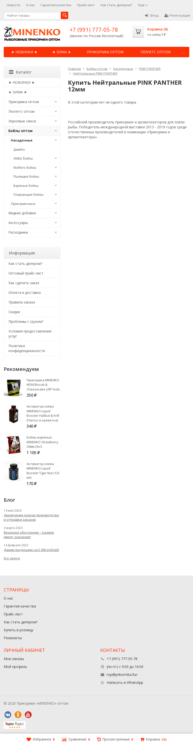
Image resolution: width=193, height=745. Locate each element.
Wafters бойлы (24, 167)
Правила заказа (21, 302)
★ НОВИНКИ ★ (24, 52)
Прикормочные (23, 203)
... (184, 52)
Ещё (143, 5)
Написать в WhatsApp (125, 682)
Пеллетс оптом (155, 52)
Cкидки (14, 311)
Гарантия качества (56, 5)
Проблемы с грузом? (25, 321)
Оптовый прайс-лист (25, 273)
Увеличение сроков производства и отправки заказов (31, 517)
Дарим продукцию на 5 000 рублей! (31, 550)
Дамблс (19, 149)
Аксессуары (18, 222)
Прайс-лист (86, 5)
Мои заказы (14, 658)
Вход (151, 15)
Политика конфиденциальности (26, 348)
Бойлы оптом (20, 130)
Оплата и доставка (24, 292)
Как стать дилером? (116, 5)
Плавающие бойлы (28, 194)
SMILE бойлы (23, 158)
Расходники (18, 232)
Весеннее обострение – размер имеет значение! (29, 534)
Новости (13, 5)
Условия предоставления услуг (29, 333)
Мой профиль (15, 666)
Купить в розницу (18, 630)
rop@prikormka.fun (122, 674)
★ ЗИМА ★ (61, 52)
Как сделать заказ (23, 282)
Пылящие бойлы (26, 176)
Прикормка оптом (105, 52)
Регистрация (177, 15)
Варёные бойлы (26, 185)
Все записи (12, 558)
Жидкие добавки (22, 213)
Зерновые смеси (22, 121)
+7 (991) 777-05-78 (94, 29)
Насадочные (21, 140)
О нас (30, 5)
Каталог (20, 72)
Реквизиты (13, 637)
